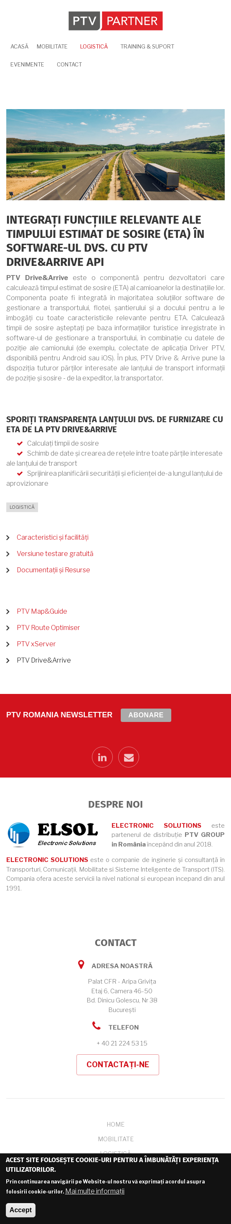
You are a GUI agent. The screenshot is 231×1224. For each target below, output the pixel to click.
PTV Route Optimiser (48, 628)
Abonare (145, 715)
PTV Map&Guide (42, 611)
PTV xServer (36, 644)
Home (115, 1124)
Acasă (19, 46)
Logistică (94, 46)
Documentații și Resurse (53, 570)
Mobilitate (52, 46)
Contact (69, 64)
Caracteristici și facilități (53, 537)
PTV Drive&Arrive (44, 660)
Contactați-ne (117, 1064)
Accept (21, 1210)
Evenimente (27, 64)
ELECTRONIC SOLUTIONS (156, 825)
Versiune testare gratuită (55, 554)
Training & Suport (147, 46)
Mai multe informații (94, 1192)
